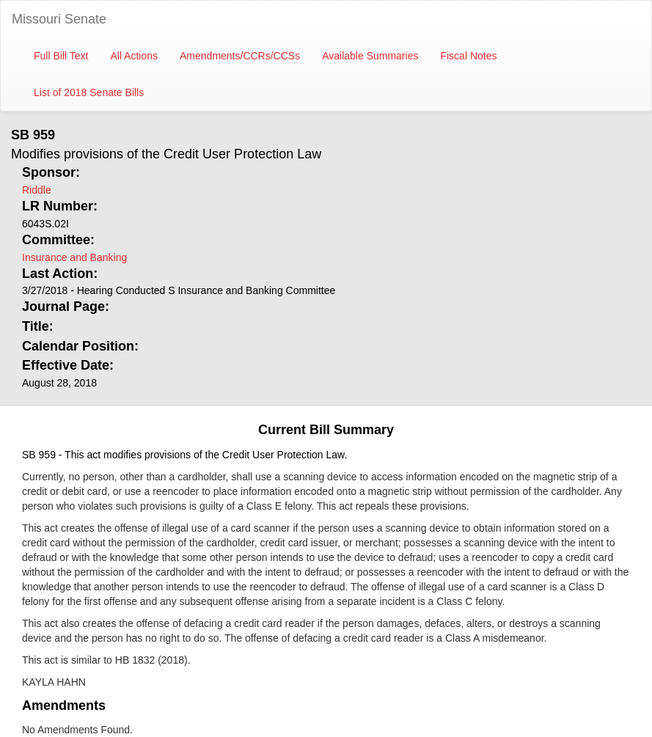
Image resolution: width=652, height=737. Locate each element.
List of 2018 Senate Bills (89, 92)
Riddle (36, 190)
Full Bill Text (61, 56)
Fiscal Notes (468, 56)
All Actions (134, 56)
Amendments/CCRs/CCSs (240, 56)
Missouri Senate (59, 19)
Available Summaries (370, 56)
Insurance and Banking (74, 257)
